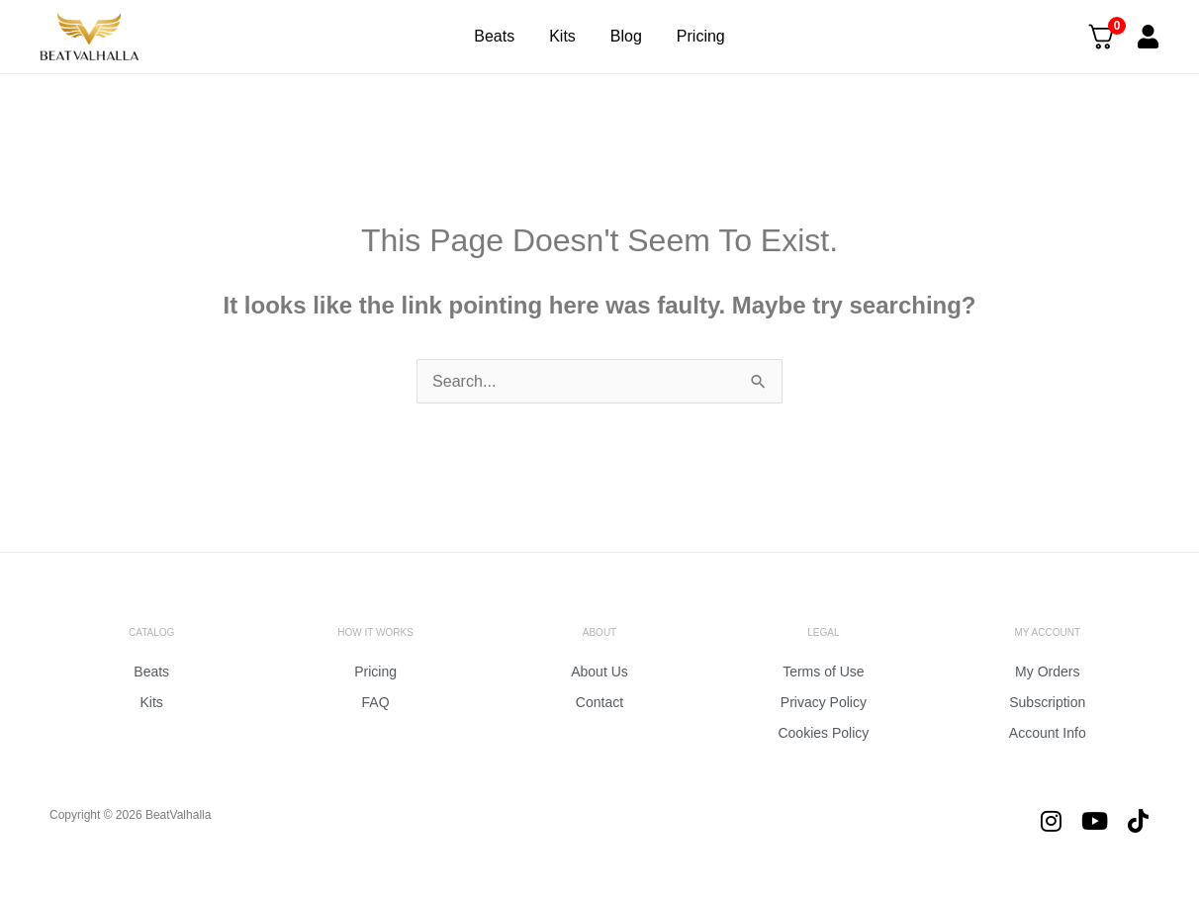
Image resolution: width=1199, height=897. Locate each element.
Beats (494, 36)
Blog (626, 36)
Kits (562, 36)
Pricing (701, 36)
